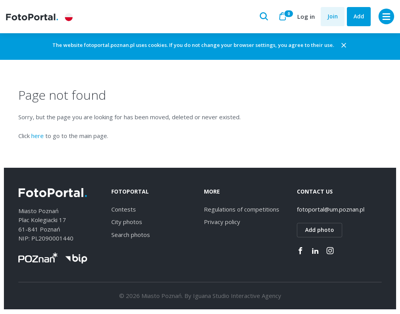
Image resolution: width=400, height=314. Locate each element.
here (37, 136)
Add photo (319, 230)
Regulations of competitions (241, 210)
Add (359, 16)
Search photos (130, 235)
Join (332, 16)
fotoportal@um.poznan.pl (330, 210)
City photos (126, 222)
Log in (306, 16)
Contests (123, 210)
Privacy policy (222, 222)
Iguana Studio (211, 296)
